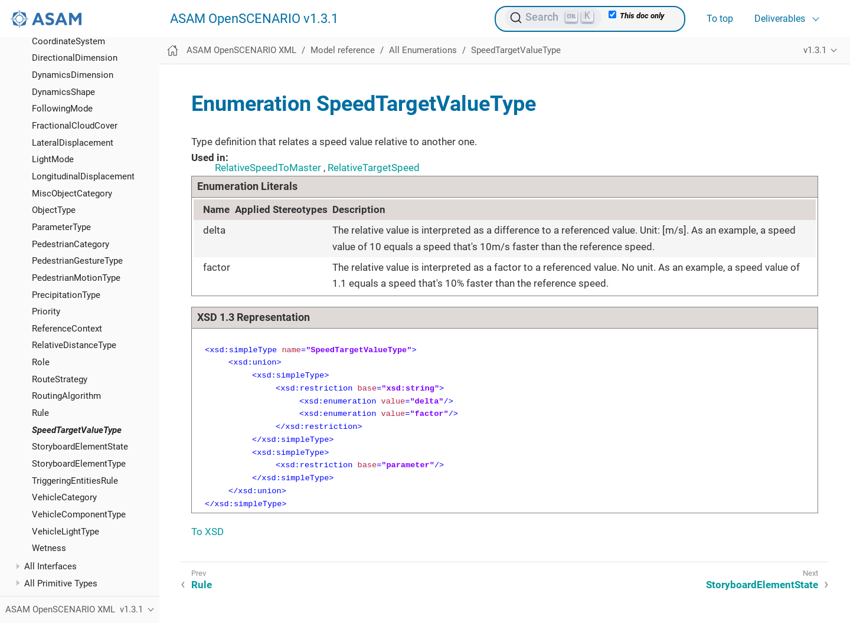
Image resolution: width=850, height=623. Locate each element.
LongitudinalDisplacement (83, 176)
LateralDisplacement (72, 142)
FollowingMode (62, 108)
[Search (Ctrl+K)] (553, 17)
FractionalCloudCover (74, 125)
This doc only (636, 15)
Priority (46, 311)
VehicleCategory (64, 497)
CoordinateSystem (68, 41)
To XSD (207, 531)
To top (720, 18)
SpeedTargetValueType (77, 430)
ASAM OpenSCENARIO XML (241, 50)
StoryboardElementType (79, 463)
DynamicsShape (63, 92)
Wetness (49, 548)
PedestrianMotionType (76, 278)
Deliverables (779, 18)
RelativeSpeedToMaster (268, 167)
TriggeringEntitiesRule (75, 481)
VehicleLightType (65, 531)
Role (41, 362)
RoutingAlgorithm (66, 396)
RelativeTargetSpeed (374, 167)
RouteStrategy (59, 379)
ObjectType (54, 210)
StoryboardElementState (80, 446)
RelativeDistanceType (74, 345)
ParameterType (61, 227)
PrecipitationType (66, 295)
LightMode (53, 159)
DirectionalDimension (74, 58)
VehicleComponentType (79, 514)
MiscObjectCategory (72, 193)
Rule (40, 413)
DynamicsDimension (72, 75)
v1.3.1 (814, 50)
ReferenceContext (67, 328)
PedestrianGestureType (77, 260)
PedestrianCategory (70, 244)
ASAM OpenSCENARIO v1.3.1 (254, 18)
